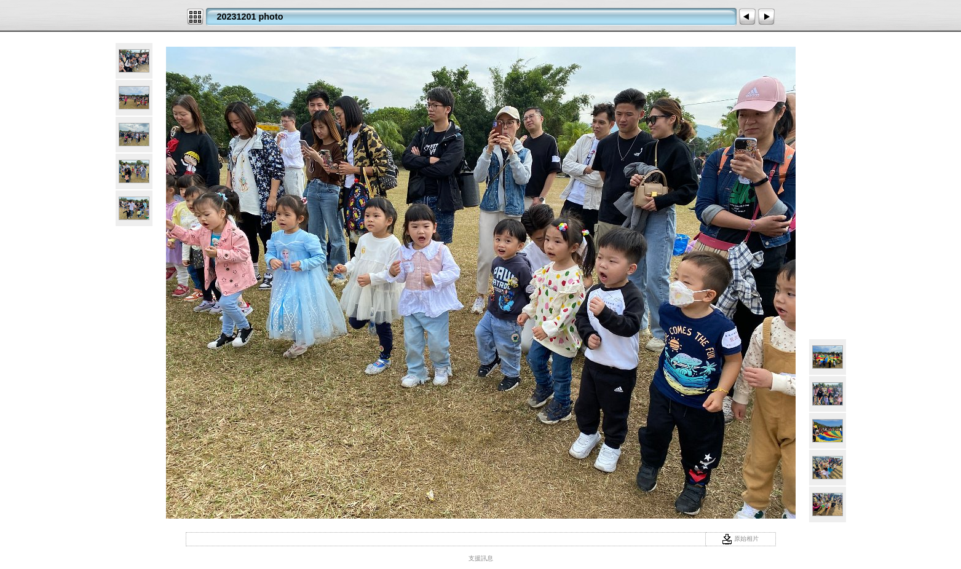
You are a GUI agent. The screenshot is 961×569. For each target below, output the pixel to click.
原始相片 (740, 538)
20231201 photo (250, 17)
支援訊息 (481, 558)
